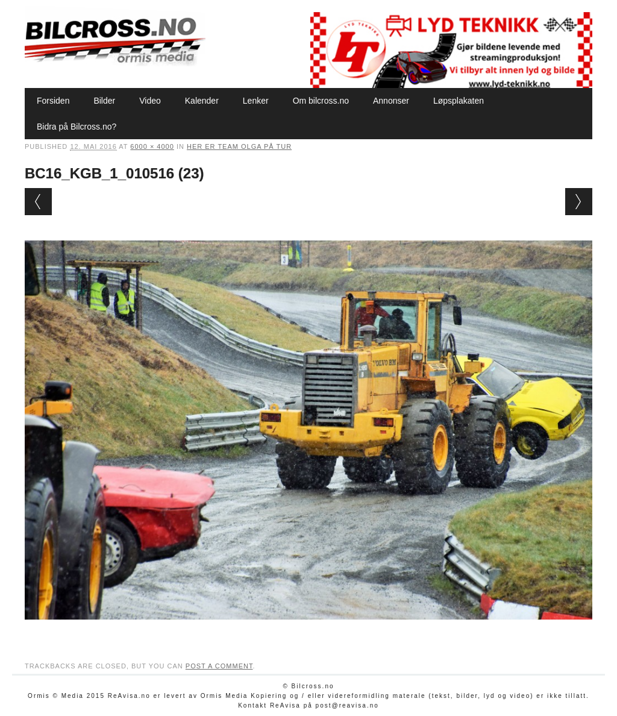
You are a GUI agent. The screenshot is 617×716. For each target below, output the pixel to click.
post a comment (219, 666)
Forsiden (53, 100)
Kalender (202, 100)
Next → (578, 201)
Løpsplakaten (458, 100)
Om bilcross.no (321, 100)
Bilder (104, 100)
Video (150, 100)
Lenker (256, 100)
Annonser (391, 100)
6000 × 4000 (152, 146)
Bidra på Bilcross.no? (76, 126)
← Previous (38, 201)
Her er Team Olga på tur (239, 146)
